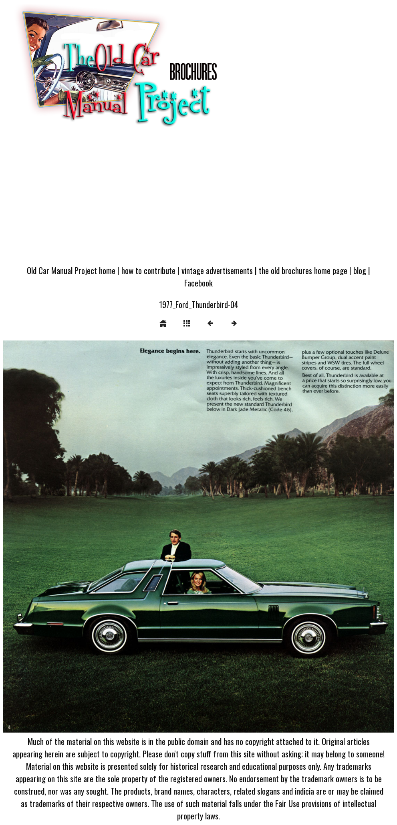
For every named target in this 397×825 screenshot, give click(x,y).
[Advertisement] (198, 200)
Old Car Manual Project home (71, 270)
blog (359, 270)
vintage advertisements (217, 270)
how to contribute (148, 270)
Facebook (198, 282)
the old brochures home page (303, 270)
